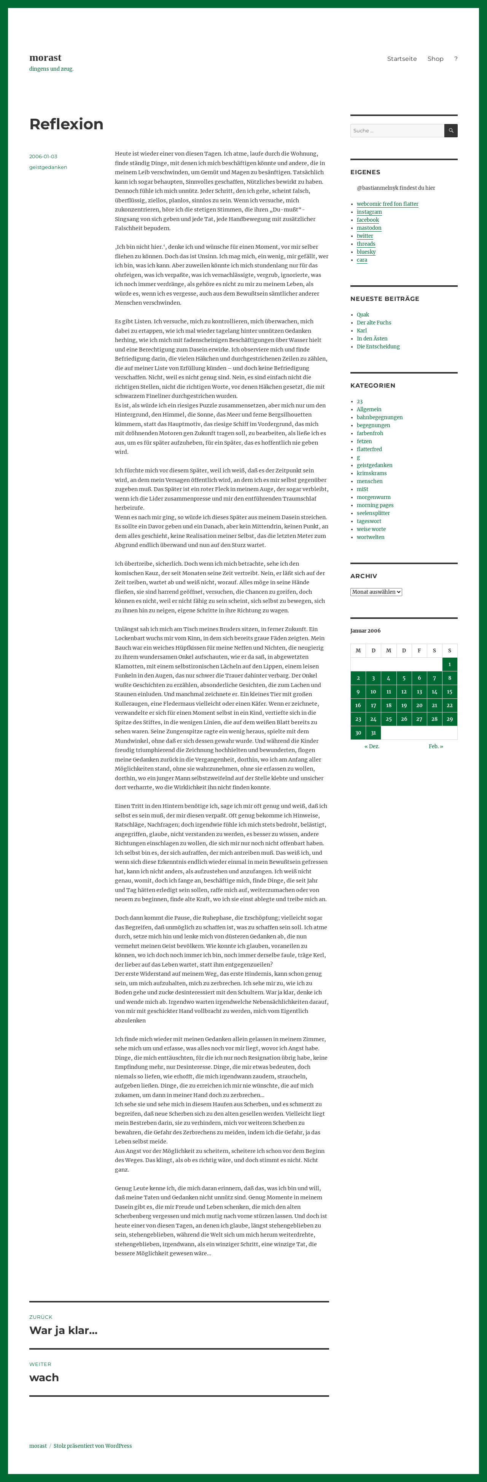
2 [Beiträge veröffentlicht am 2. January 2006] (358, 678)
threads (366, 244)
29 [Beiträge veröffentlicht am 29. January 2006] (450, 719)
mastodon (369, 228)
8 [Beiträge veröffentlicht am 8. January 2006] (449, 678)
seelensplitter (373, 513)
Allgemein (369, 409)
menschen (370, 481)
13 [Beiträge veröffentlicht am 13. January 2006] (419, 692)
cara (362, 260)
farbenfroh (370, 433)
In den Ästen (372, 339)
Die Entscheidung (378, 346)
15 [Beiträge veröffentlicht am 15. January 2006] (449, 692)
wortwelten (371, 537)
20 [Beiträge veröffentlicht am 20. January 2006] (419, 705)
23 (360, 401)
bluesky (366, 252)
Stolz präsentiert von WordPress (93, 1446)
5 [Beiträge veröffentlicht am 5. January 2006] (404, 678)
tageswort (369, 521)
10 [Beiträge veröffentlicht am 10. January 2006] (373, 692)
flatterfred (369, 449)
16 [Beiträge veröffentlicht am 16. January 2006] (358, 705)
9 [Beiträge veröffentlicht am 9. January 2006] (358, 692)
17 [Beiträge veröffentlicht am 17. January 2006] (373, 705)
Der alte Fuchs (374, 323)
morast (45, 57)
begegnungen (373, 425)
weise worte (371, 529)
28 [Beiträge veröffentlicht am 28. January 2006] (434, 719)
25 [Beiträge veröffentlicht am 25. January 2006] (389, 719)
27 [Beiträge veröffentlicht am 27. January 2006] (419, 719)
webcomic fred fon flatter (388, 204)
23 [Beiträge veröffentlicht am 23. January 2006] (358, 719)
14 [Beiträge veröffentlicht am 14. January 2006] (435, 692)
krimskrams (372, 473)
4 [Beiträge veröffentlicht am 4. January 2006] (388, 678)
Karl (362, 331)
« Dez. (371, 746)
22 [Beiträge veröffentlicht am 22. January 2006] (450, 705)
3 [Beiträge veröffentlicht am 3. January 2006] (373, 678)
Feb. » (436, 746)
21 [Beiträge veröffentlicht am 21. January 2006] (434, 705)
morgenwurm (374, 497)
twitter (365, 236)
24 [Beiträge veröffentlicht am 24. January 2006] (373, 719)
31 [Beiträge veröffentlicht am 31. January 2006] (373, 733)
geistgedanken (48, 167)
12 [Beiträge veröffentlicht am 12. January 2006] (404, 692)
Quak (363, 315)
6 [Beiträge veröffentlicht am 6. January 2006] (419, 678)
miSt (362, 489)
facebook (368, 220)
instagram (369, 212)
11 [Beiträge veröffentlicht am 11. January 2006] (389, 692)
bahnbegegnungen (380, 417)
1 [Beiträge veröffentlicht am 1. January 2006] (450, 664)
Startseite (402, 58)
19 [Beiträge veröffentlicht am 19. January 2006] (404, 705)
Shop (436, 58)
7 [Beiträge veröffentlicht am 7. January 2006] (434, 678)
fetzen (364, 441)
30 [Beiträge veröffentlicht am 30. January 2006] (358, 733)
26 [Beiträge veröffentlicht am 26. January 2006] (404, 719)
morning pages (375, 505)
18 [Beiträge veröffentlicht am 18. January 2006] (389, 705)
